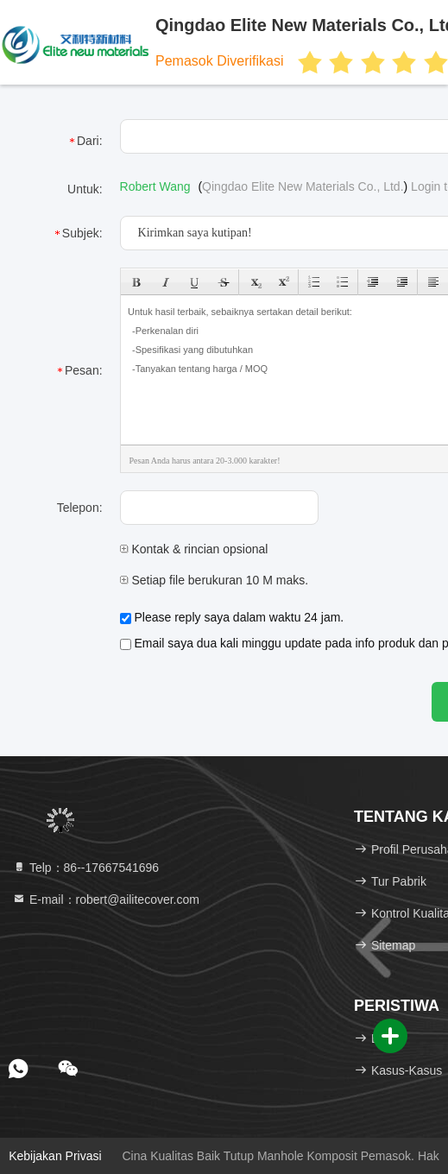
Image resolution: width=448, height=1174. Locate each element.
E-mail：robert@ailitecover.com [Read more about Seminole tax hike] (105, 899)
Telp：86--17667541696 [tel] (85, 867)
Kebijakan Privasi (55, 1156)
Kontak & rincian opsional (194, 549)
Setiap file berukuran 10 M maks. (214, 580)
